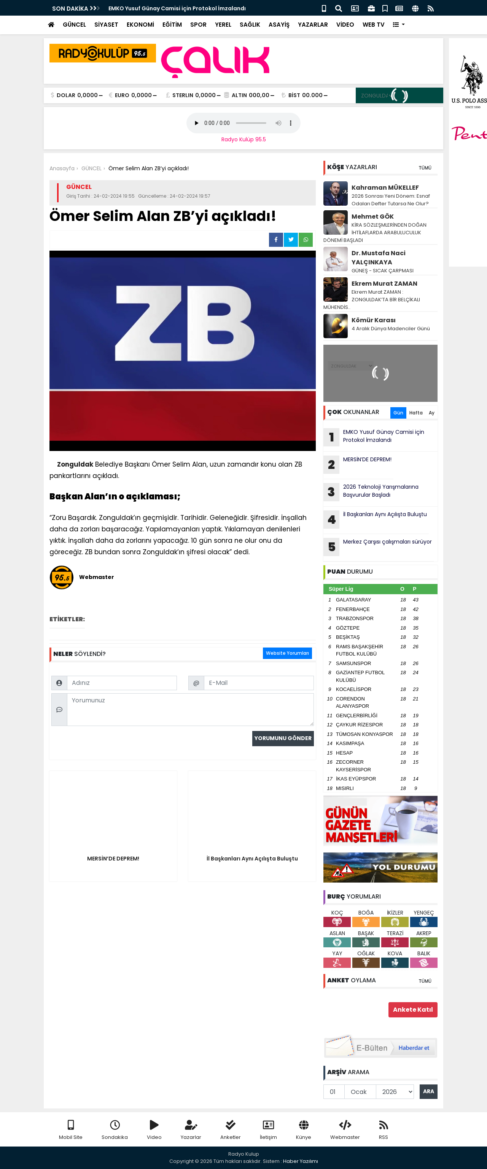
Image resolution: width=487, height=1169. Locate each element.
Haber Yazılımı (300, 1161)
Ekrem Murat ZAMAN (384, 283)
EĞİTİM (172, 25)
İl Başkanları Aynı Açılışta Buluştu (375, 519)
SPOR (198, 25)
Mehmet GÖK (373, 216)
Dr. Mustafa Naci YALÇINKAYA (379, 258)
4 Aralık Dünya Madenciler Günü (391, 328)
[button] (399, 25)
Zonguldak (75, 464)
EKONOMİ (140, 25)
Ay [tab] (431, 412)
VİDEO (345, 25)
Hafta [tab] (416, 412)
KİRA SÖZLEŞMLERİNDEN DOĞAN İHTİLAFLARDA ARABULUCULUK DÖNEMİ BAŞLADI (375, 232)
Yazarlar (191, 1130)
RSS (383, 1130)
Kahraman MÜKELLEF (385, 187)
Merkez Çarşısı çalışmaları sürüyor (377, 547)
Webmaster (345, 1130)
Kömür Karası (374, 320)
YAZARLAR (313, 25)
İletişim (268, 1130)
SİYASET (106, 25)
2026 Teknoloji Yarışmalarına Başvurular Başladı (371, 492)
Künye (303, 1130)
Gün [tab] (398, 412)
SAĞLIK (250, 25)
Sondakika (115, 1130)
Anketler (230, 1130)
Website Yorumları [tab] (287, 653)
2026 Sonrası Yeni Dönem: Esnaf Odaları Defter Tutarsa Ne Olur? (391, 199)
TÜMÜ (425, 168)
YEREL (223, 25)
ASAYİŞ (279, 25)
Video (154, 1130)
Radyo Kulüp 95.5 (243, 139)
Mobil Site (71, 1130)
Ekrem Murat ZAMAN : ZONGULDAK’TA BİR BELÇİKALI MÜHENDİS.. (371, 299)
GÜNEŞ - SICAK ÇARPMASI (383, 270)
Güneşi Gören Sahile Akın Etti (148, 8)
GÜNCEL (74, 25)
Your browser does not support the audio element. (243, 123)
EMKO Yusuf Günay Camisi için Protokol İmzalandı (373, 437)
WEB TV (374, 25)
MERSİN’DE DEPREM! (357, 465)
